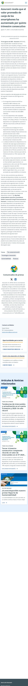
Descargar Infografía (10, 426)
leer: (4, 503)
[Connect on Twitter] (11, 279)
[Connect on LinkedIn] (15, 279)
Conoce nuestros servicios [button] (13, 349)
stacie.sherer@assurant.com (9, 332)
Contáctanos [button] (8, 365)
